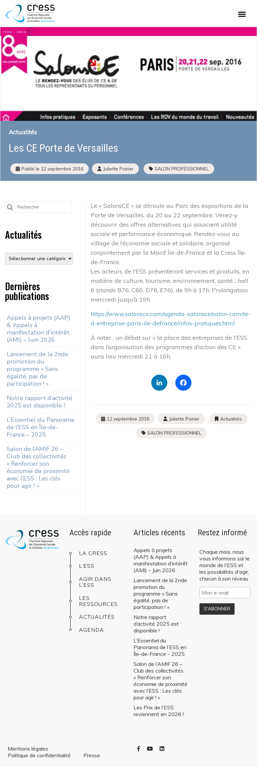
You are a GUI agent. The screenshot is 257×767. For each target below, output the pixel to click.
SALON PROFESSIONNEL (182, 168)
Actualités (23, 132)
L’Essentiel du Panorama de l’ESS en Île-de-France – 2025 (40, 427)
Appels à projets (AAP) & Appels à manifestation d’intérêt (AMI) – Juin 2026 (38, 328)
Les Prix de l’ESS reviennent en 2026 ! (159, 710)
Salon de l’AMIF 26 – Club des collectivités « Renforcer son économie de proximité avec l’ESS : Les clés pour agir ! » (38, 467)
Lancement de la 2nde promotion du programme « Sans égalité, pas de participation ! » (37, 369)
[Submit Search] (10, 207)
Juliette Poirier (184, 418)
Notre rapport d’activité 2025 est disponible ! (39, 401)
